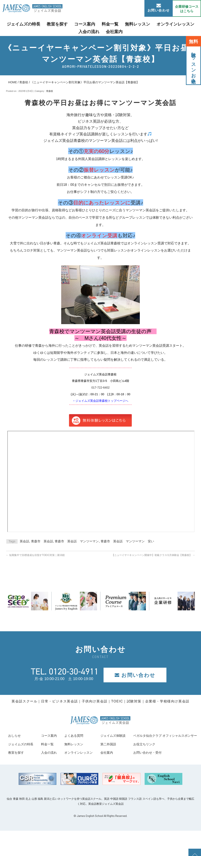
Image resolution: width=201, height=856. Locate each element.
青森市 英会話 (42, 541)
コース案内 (75, 24)
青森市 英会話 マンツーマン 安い (127, 541)
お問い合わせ (159, 8)
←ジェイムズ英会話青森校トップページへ (100, 400)
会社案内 (100, 30)
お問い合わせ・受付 (25, 777)
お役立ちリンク (21, 769)
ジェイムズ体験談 (182, 735)
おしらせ (15, 735)
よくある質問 (119, 735)
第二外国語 (176, 744)
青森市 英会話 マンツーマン (77, 541)
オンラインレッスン (152, 24)
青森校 (23, 82)
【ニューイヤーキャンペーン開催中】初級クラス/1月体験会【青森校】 (153, 555)
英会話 (24, 541)
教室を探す (52, 24)
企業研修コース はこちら (186, 9)
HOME (12, 82)
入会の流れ (182, 24)
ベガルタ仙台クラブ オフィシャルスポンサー (46, 761)
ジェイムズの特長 (23, 24)
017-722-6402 (100, 387)
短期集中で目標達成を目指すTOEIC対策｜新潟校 (35, 555)
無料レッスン (120, 24)
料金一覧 (97, 24)
